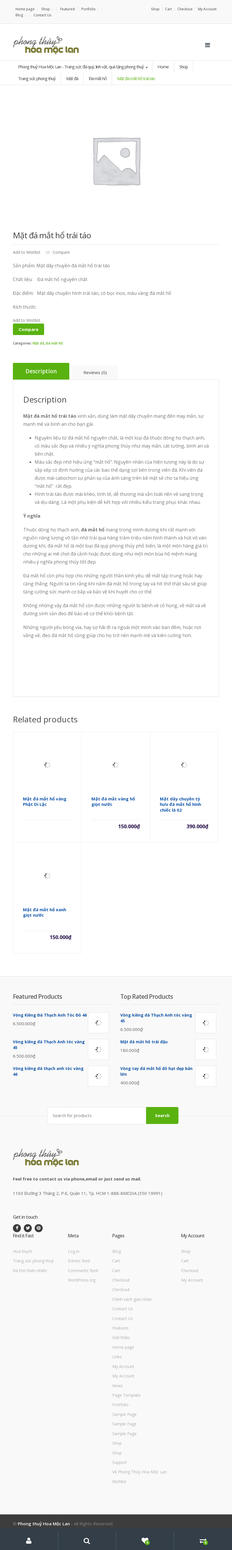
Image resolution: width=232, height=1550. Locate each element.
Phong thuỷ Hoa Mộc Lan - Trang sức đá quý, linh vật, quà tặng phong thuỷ (81, 66)
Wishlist (119, 1481)
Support (119, 1462)
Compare (61, 252)
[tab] (41, 371)
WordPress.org (81, 1280)
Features (120, 1328)
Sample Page (124, 1414)
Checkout (184, 9)
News (117, 1385)
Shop (45, 9)
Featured (67, 9)
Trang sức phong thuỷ (33, 1260)
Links (117, 1356)
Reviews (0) (95, 372)
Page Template (126, 1395)
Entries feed (79, 1260)
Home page (25, 9)
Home (163, 66)
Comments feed (83, 1270)
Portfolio (88, 9)
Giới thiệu (121, 1337)
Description (41, 371)
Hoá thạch (22, 1251)
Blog (19, 15)
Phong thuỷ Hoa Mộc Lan (44, 1523)
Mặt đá (38, 343)
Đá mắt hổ (54, 343)
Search (162, 1115)
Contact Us (42, 15)
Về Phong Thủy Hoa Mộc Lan (139, 1471)
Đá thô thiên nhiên (30, 1270)
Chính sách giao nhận (132, 1299)
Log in (73, 1251)
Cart (168, 9)
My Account (207, 9)
